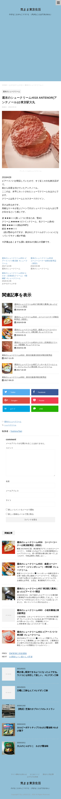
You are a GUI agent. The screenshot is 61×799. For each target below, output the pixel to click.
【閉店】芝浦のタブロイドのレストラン (36, 709)
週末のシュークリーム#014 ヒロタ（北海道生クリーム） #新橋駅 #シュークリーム (14, 275)
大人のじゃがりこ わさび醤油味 (32, 746)
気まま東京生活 (30, 9)
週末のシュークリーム (12, 422)
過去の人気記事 (48, 774)
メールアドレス (12, 491)
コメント (9, 448)
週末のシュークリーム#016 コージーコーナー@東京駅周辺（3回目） (43, 260)
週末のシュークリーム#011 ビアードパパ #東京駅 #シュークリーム (14, 260)
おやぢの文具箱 (32, 777)
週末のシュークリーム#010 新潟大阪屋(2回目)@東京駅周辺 (27, 355)
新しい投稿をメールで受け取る (21, 514)
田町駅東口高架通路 (18, 653)
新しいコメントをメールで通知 (21, 510)
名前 (8, 481)
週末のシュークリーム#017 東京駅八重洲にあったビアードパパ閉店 (37, 590)
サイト (8, 500)
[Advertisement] (30, 49)
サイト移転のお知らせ (19, 774)
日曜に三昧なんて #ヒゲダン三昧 (32, 690)
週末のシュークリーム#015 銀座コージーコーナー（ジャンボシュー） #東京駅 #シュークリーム (38, 567)
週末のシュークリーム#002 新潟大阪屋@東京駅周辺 (24, 377)
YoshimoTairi (16, 431)
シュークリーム (10, 425)
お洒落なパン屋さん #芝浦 (20, 657)
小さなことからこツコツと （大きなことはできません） (30, 788)
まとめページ (34, 774)
